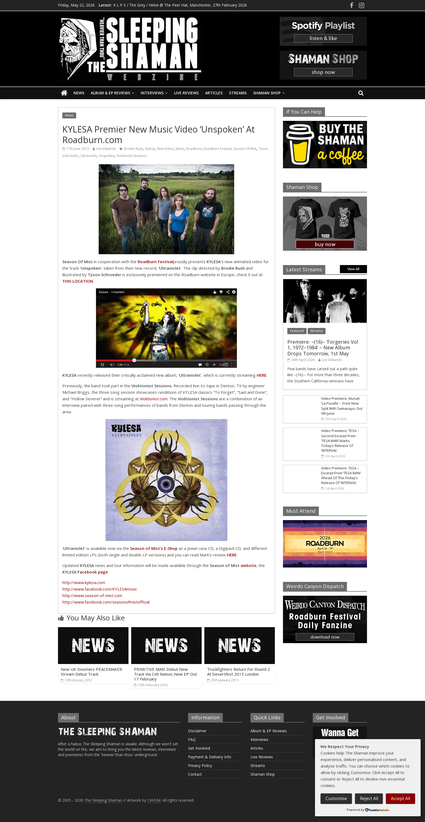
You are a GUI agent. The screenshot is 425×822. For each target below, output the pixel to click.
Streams (238, 92)
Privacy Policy (200, 765)
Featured (297, 330)
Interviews (152, 92)
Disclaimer (197, 730)
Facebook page (93, 572)
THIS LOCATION (77, 281)
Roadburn (194, 148)
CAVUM (153, 800)
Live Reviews (186, 92)
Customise (336, 798)
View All (353, 269)
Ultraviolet (88, 155)
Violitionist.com (154, 398)
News (78, 92)
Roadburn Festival (217, 148)
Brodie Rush (133, 148)
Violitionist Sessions (132, 155)
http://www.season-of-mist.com (92, 595)
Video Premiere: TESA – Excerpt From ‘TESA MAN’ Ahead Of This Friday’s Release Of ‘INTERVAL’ (341, 475)
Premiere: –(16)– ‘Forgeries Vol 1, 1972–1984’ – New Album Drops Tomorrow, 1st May (322, 348)
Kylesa (150, 148)
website (248, 565)
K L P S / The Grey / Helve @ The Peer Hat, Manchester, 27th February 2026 (180, 5)
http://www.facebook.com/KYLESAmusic (99, 589)
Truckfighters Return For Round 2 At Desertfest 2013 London (238, 671)
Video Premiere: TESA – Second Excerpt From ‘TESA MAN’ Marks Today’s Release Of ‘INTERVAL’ (340, 440)
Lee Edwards (106, 148)
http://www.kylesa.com (83, 582)
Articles (214, 92)
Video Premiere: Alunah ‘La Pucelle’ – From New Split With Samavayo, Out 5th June (341, 406)
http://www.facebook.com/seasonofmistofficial (106, 602)
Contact (195, 774)
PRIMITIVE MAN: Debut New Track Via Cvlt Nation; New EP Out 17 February (165, 674)
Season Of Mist (245, 148)
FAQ (192, 739)
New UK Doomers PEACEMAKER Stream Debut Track (91, 671)
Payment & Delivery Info (209, 756)
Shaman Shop (267, 92)
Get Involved (199, 748)
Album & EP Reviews (110, 92)
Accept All (400, 798)
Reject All (369, 798)
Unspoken (106, 155)
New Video (165, 148)
